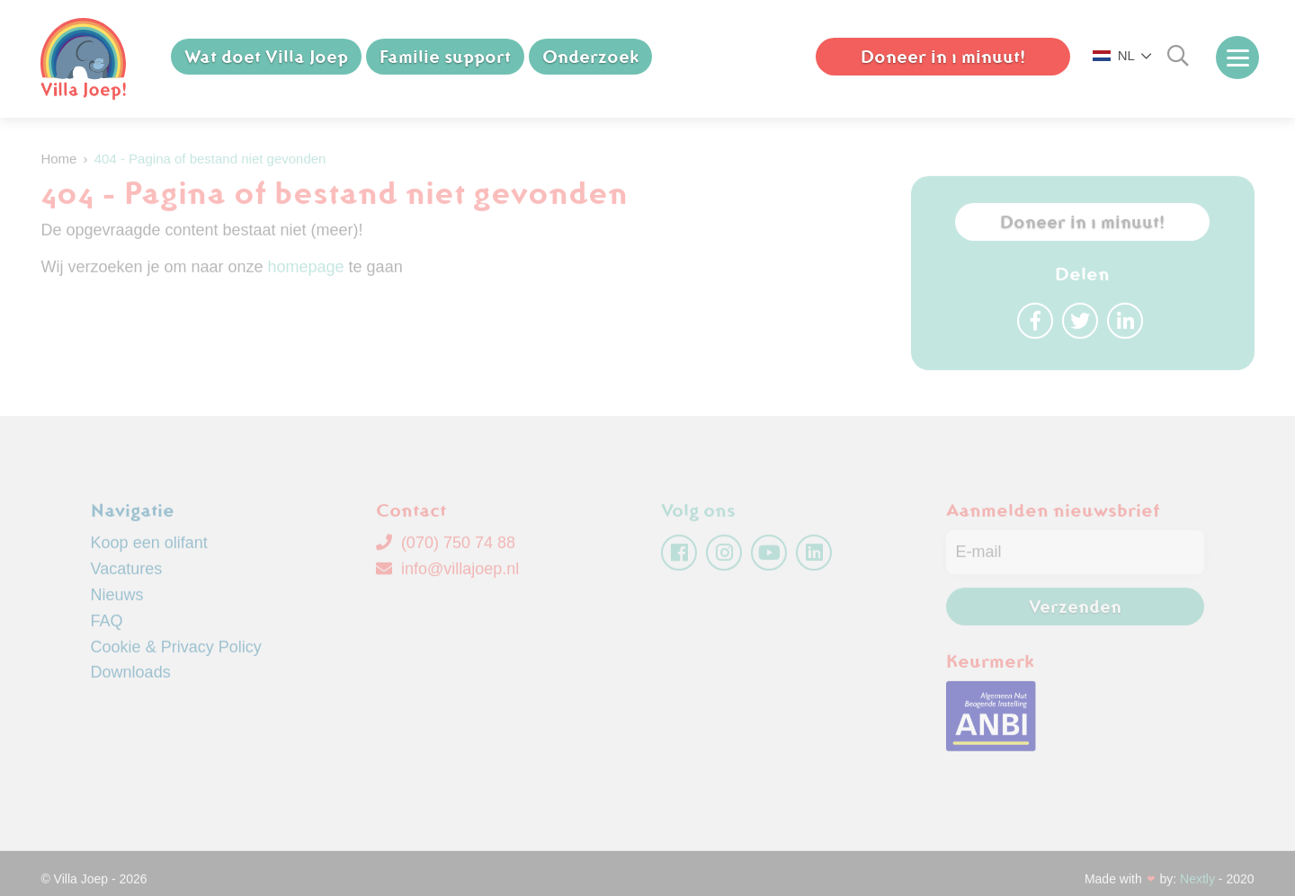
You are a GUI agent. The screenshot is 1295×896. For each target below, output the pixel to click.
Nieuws (117, 601)
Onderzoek (590, 56)
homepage (306, 272)
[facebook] (679, 559)
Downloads (131, 679)
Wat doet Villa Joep (266, 56)
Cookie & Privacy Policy (176, 652)
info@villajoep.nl (447, 575)
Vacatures (127, 575)
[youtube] (769, 559)
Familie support (445, 56)
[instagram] (724, 559)
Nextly (1197, 884)
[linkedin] (814, 559)
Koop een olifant (149, 549)
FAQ (107, 626)
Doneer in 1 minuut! (943, 56)
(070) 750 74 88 (445, 549)
